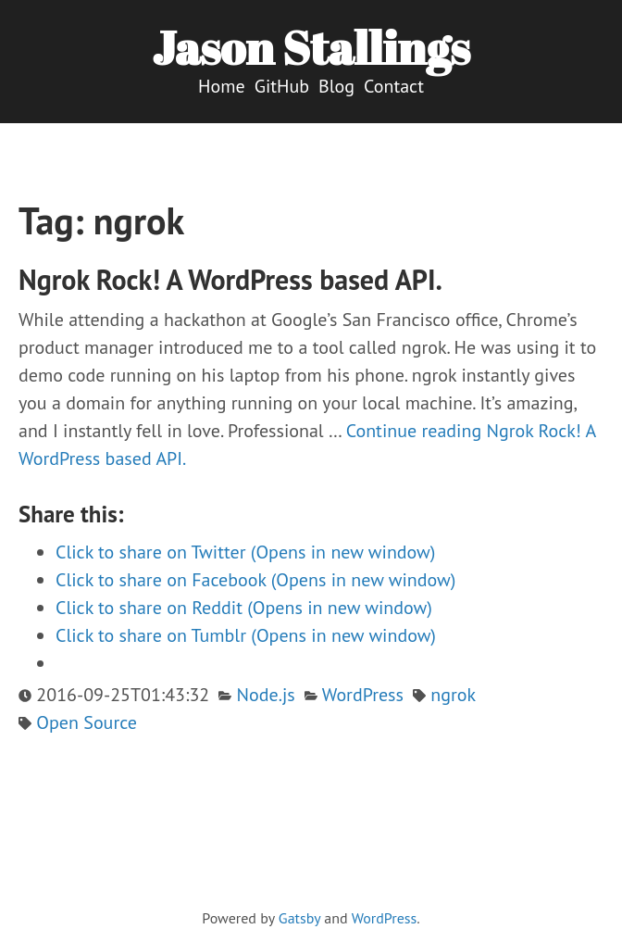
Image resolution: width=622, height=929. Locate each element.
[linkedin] (346, 898)
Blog (336, 86)
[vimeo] (309, 898)
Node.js (266, 695)
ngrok (453, 695)
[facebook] (327, 898)
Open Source (86, 722)
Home (221, 86)
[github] (272, 898)
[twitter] (290, 898)
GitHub (282, 86)
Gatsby (299, 918)
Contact (394, 86)
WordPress (363, 695)
